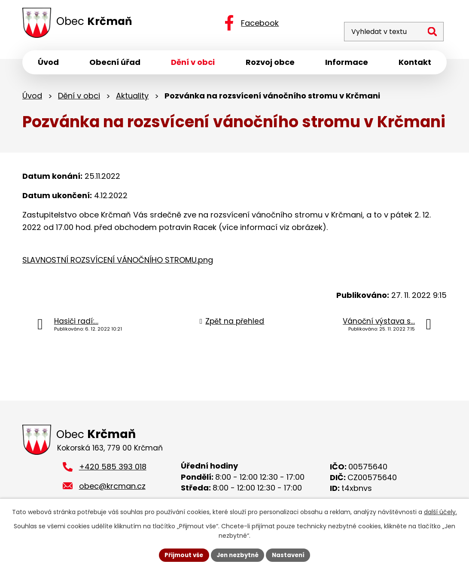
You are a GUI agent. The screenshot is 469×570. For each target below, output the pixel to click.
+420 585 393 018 (112, 470)
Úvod (32, 97)
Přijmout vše (181, 554)
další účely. (440, 511)
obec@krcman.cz (112, 489)
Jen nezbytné (237, 554)
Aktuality (132, 97)
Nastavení (291, 554)
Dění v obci (79, 97)
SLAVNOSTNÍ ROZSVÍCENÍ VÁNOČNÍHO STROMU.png (117, 262)
